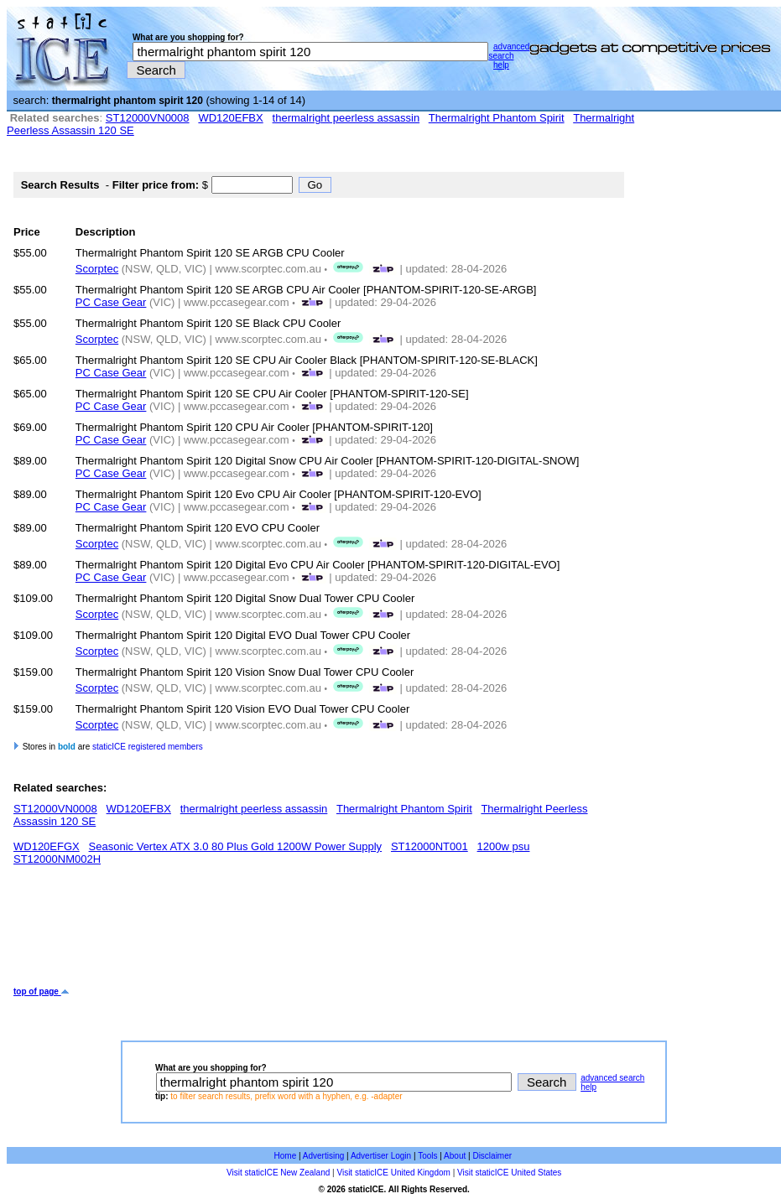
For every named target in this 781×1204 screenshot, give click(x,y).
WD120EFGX (46, 846)
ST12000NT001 (429, 846)
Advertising (323, 1155)
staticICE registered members (147, 746)
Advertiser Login (381, 1155)
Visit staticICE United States (509, 1172)
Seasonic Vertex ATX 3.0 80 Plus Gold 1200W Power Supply (236, 846)
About (455, 1155)
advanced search (508, 51)
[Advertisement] (318, 932)
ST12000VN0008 (148, 118)
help (501, 65)
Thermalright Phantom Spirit (497, 118)
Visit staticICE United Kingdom (393, 1172)
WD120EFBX (230, 118)
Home (285, 1155)
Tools (427, 1155)
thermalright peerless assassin (346, 118)
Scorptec (96, 268)
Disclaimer (492, 1155)
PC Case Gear (111, 302)
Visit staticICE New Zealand (278, 1172)
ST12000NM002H (57, 859)
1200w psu (503, 846)
